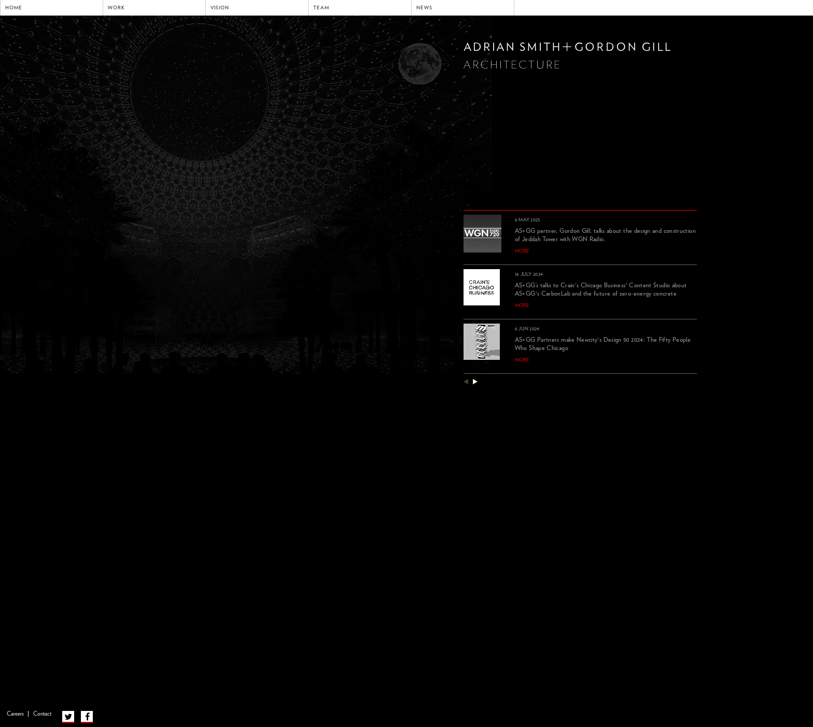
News (424, 7)
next (475, 381)
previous (466, 381)
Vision (220, 7)
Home (13, 7)
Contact (42, 714)
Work (116, 7)
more (522, 251)
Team (321, 7)
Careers (15, 714)
